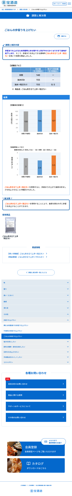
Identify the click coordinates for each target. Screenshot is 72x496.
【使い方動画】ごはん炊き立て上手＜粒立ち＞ (25, 253)
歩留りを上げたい (10, 320)
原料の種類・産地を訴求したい (14, 347)
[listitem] (10, 9)
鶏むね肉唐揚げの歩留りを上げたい (16, 325)
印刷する (62, 36)
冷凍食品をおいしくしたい (13, 357)
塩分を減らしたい (10, 342)
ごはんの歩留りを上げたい (13, 336)
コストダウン (8, 362)
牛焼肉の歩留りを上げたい (13, 331)
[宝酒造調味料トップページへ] (9, 6)
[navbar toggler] (69, 3)
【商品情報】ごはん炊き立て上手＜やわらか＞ (25, 257)
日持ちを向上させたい (11, 352)
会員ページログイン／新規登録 (59, 3)
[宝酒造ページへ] (36, 491)
